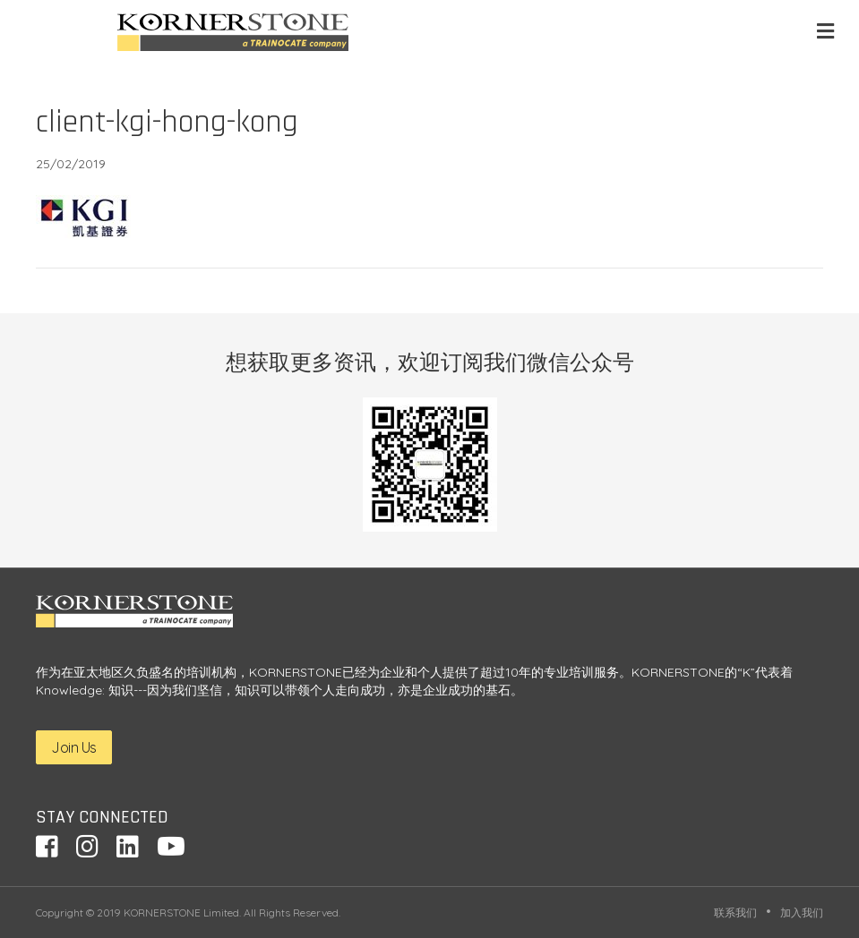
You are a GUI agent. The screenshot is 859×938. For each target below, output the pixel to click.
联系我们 (735, 912)
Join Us (74, 747)
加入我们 (801, 912)
